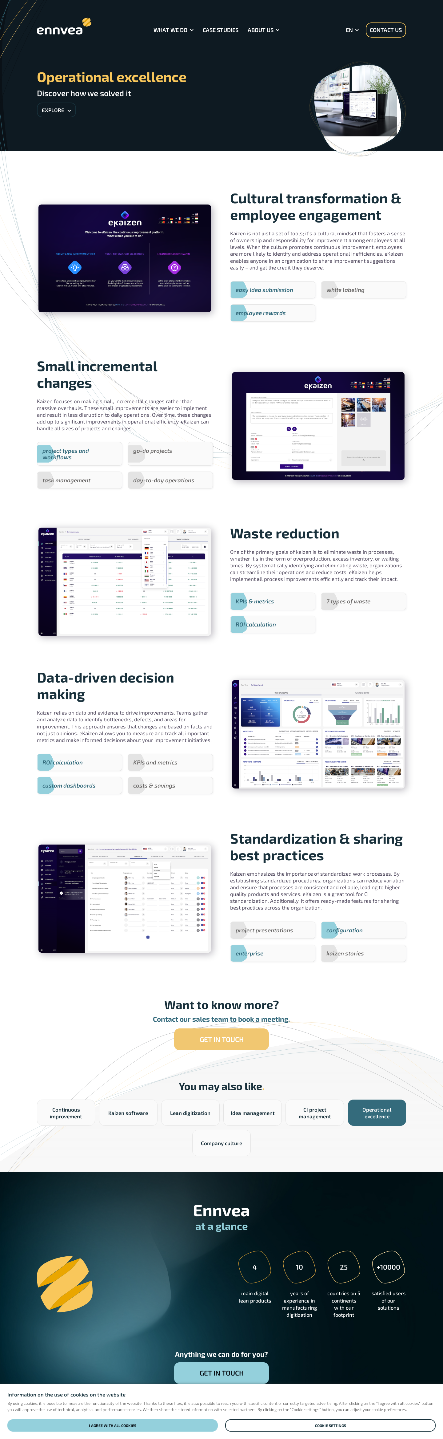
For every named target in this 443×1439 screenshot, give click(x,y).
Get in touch (222, 1039)
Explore (56, 110)
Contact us (386, 29)
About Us (260, 29)
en (349, 29)
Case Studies (220, 29)
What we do (170, 29)
